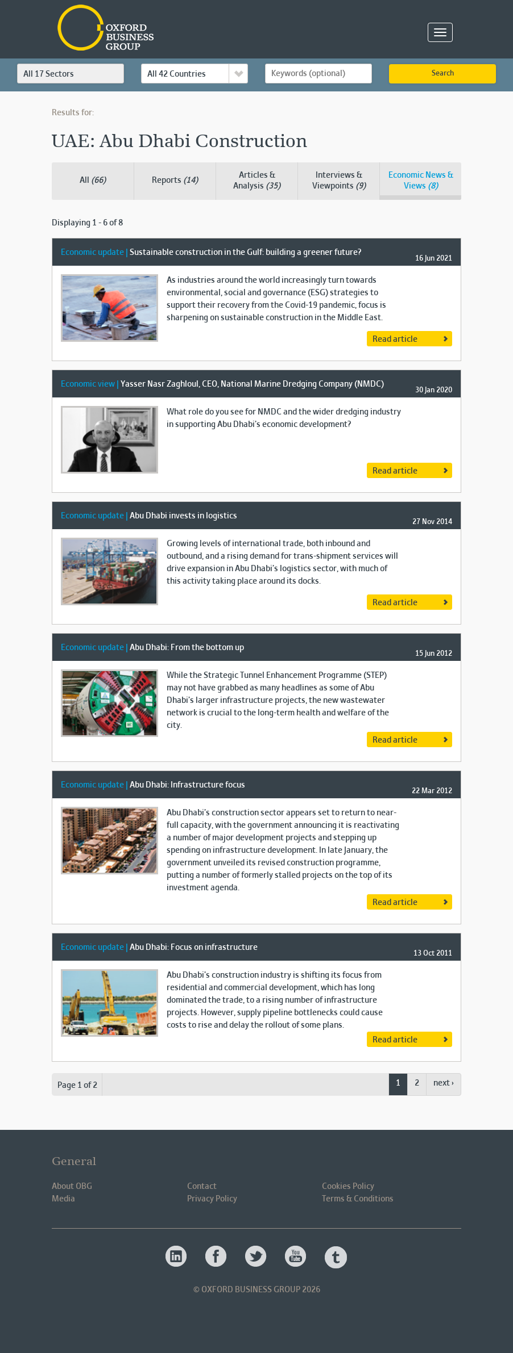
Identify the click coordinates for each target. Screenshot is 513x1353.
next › (443, 1083)
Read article (395, 339)
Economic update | (94, 252)
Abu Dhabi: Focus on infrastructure (194, 947)
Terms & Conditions (358, 1199)
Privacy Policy (212, 1199)
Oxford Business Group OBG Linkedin (177, 1257)
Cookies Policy (348, 1186)
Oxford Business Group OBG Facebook (216, 1257)
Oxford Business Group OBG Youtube (296, 1257)
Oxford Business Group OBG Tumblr (336, 1257)
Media (63, 1199)
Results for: (73, 113)
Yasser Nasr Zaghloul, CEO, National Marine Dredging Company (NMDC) (252, 384)
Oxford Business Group (170, 29)
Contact (202, 1186)
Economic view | (90, 384)
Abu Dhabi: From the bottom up (187, 647)
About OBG (72, 1186)
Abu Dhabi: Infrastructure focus (187, 785)
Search (443, 74)
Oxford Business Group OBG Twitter (256, 1257)
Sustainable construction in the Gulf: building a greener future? (245, 252)
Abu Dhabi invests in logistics (183, 516)
